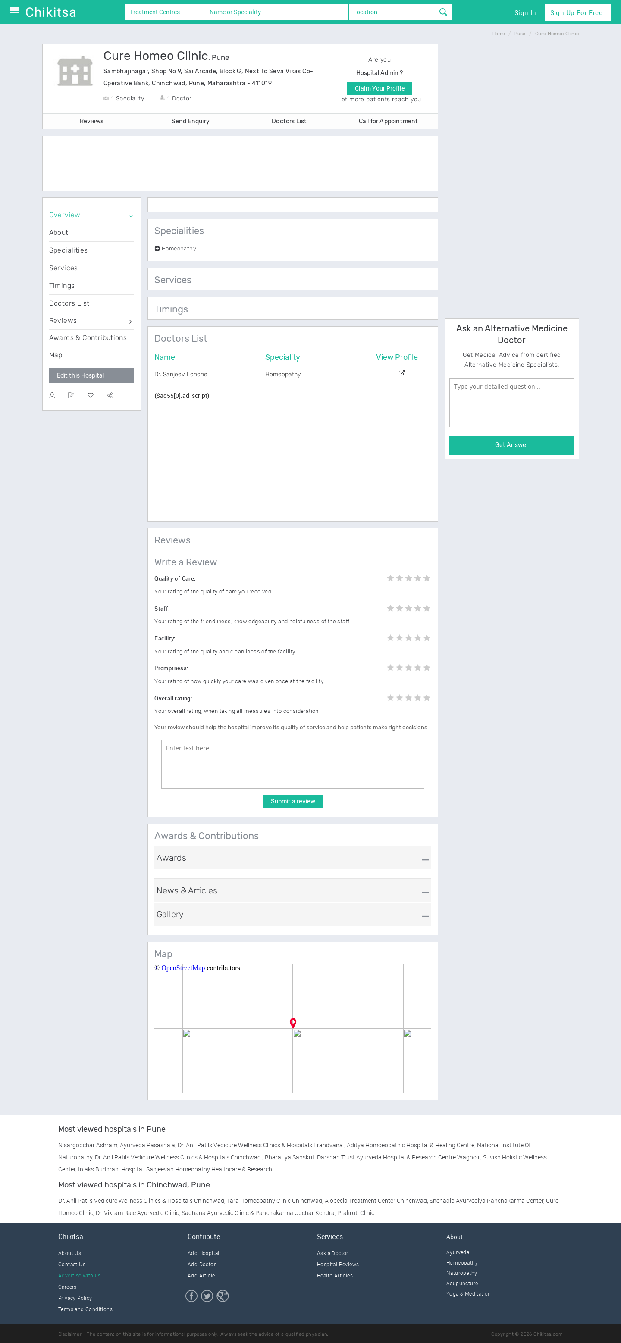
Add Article (201, 1275)
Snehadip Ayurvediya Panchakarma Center (486, 1200)
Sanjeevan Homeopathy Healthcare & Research (209, 1169)
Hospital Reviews (338, 1264)
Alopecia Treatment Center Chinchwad (376, 1200)
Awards (171, 858)
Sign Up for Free (576, 12)
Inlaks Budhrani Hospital (111, 1169)
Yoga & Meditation (468, 1293)
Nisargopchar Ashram (87, 1145)
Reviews (92, 121)
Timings (62, 285)
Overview (65, 215)
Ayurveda (457, 1252)
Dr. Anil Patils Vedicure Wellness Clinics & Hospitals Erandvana (261, 1145)
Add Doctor (202, 1264)
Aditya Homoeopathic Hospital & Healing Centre (410, 1145)
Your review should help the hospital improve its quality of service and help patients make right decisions (290, 727)
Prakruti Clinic (355, 1213)
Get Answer (511, 445)
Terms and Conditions (85, 1309)
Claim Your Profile (380, 88)
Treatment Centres (155, 12)
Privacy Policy (75, 1297)
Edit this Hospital (80, 375)
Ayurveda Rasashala (147, 1145)
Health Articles (335, 1275)
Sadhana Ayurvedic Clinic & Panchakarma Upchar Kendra (258, 1213)
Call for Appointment (388, 121)
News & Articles (187, 890)
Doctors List (289, 121)
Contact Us (71, 1264)
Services (63, 268)
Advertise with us (79, 1275)
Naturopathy (461, 1272)
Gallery (170, 914)
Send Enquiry (191, 121)
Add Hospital (204, 1252)
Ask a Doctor (332, 1252)
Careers (67, 1286)
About (59, 232)
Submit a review (293, 801)
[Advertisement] (240, 164)
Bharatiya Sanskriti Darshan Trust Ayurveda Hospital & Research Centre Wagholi (372, 1157)
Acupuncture (462, 1283)
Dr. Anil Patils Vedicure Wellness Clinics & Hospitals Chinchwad (178, 1157)
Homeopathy (462, 1262)
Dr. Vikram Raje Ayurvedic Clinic (137, 1213)
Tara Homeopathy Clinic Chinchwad (274, 1200)
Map (56, 355)
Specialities (68, 250)
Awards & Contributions (88, 338)
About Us (69, 1252)
